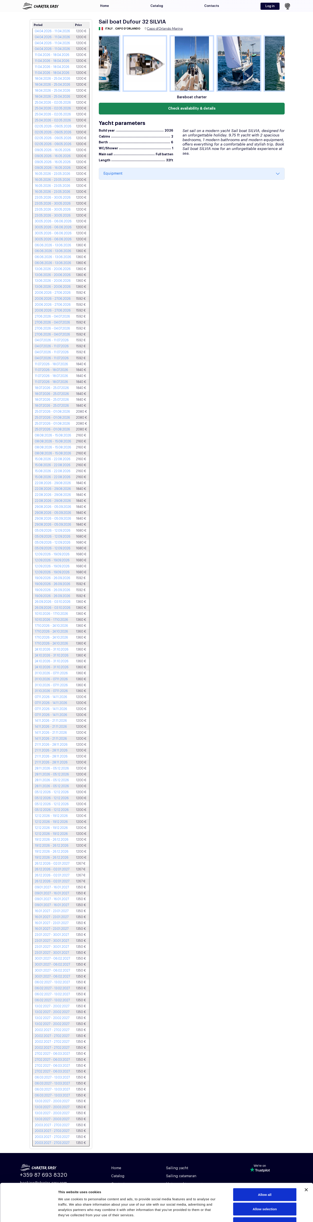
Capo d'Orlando (127, 28)
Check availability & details (192, 108)
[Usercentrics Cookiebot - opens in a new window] (28, 1213)
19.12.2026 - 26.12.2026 (51, 839)
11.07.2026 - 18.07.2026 (51, 364)
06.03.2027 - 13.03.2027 (52, 1077)
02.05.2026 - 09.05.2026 (53, 126)
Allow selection (265, 1178)
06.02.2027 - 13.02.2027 (52, 982)
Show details (232, 1213)
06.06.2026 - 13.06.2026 (53, 245)
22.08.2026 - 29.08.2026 (53, 483)
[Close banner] (306, 1159)
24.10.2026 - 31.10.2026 (51, 649)
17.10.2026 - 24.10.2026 (51, 625)
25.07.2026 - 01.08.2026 (52, 411)
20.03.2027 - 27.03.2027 (52, 1125)
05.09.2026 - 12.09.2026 (52, 530)
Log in (270, 6)
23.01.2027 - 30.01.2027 (52, 934)
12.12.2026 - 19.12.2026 (51, 816)
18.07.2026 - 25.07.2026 (52, 388)
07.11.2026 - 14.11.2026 (51, 697)
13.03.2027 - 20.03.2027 (52, 1101)
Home (104, 6)
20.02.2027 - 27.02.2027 (52, 1030)
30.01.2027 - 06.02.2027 (52, 958)
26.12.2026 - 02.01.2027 (52, 863)
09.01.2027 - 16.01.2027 (52, 887)
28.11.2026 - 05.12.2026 (52, 768)
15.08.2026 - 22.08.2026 (52, 459)
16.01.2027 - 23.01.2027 (51, 911)
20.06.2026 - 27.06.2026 (53, 292)
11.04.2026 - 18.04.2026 (52, 55)
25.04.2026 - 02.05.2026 (53, 102)
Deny (265, 1193)
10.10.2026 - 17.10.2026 (51, 613)
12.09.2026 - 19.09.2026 (52, 554)
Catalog (156, 6)
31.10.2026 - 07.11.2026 (51, 673)
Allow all (265, 1164)
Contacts (211, 6)
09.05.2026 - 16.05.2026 (53, 150)
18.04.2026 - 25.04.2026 (52, 78)
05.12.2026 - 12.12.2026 (52, 792)
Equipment (112, 173)
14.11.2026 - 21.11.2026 (51, 720)
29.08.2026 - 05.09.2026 (53, 507)
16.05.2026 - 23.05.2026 (52, 173)
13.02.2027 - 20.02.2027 (52, 1006)
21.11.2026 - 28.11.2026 (51, 744)
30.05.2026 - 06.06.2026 (53, 221)
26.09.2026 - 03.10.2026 (52, 601)
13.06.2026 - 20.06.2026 (53, 269)
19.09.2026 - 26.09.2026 (52, 578)
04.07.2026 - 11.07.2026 (52, 340)
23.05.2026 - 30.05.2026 (53, 197)
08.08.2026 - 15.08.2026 (53, 435)
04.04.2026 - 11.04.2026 (52, 31)
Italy (109, 28)
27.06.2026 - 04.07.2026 (52, 316)
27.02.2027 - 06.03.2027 (52, 1053)
